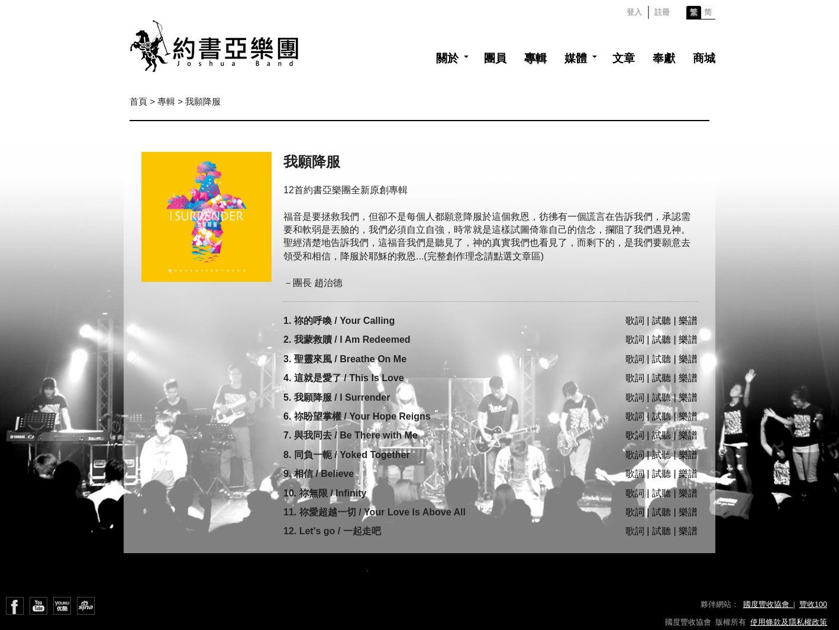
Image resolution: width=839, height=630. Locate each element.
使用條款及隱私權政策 (788, 622)
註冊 (662, 12)
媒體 (575, 58)
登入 (634, 12)
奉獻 (664, 58)
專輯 (535, 58)
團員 (495, 58)
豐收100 (813, 604)
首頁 (138, 101)
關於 (447, 58)
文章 (623, 58)
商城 (704, 58)
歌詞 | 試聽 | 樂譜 (661, 321)
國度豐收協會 (768, 604)
